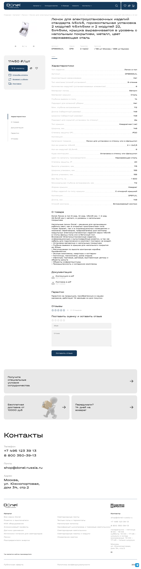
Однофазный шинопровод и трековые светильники (83, 527)
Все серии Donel (12, 517)
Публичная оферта (13, 565)
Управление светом (67, 537)
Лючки (25, 15)
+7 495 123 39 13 (20, 451)
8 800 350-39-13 (20, 455)
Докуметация (17, 128)
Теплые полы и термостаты (71, 520)
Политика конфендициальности (73, 565)
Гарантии (15, 133)
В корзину (18, 68)
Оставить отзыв (64, 353)
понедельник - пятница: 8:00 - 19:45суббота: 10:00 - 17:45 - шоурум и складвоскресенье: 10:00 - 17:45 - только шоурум (123, 535)
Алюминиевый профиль (16, 527)
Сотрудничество (51, 6)
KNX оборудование (14, 524)
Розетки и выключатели (16, 520)
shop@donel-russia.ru (23, 468)
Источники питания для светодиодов (23, 534)
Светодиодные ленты (68, 517)
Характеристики (18, 116)
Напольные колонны (67, 524)
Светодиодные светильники (71, 530)
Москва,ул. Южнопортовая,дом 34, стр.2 (22, 483)
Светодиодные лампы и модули (73, 534)
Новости (75, 6)
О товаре (15, 122)
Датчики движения (14, 530)
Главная (7, 15)
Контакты (86, 6)
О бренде (65, 6)
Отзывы (14, 139)
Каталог (36, 6)
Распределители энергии (17, 540)
